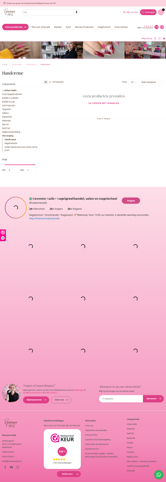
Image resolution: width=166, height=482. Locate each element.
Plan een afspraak (41, 27)
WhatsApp (78, 390)
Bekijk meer (71, 474)
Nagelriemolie (11, 143)
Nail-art (5, 124)
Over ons (61, 400)
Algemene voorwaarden (96, 430)
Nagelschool (104, 27)
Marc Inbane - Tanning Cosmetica (142, 461)
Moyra (129, 447)
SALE (68, 27)
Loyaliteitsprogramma (21, 50)
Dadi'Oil (130, 433)
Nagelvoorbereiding (11, 132)
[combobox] (50, 12)
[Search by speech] (76, 12)
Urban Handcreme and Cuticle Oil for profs (21, 148)
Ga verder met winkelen (103, 103)
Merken (58, 27)
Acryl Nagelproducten (12, 94)
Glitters (5, 113)
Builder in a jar (8, 102)
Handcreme (45, 64)
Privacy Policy (91, 435)
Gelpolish (6, 109)
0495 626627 (8, 452)
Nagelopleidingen (145, 50)
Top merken (62, 50)
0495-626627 (51, 392)
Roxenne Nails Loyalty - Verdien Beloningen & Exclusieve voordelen (101, 455)
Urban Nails (17, 64)
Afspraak (131, 471)
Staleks (130, 443)
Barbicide (131, 438)
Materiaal (6, 120)
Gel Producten (8, 105)
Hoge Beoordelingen (103, 50)
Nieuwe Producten (84, 27)
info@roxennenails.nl (33, 392)
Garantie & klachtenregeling (98, 439)
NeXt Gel (6, 128)
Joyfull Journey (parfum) (138, 466)
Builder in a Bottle (10, 98)
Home (4, 64)
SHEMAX (131, 429)
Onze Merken (121, 27)
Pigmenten (7, 117)
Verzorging (31, 64)
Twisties (130, 452)
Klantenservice (36, 400)
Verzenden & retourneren (97, 444)
